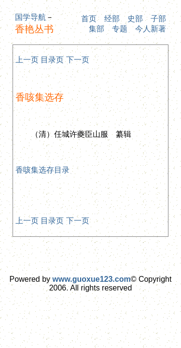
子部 (158, 18)
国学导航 (30, 17)
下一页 (77, 60)
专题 (119, 29)
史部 (135, 18)
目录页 (52, 60)
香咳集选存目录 (42, 170)
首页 (89, 18)
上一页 (27, 60)
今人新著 (150, 29)
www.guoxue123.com (92, 279)
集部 (96, 29)
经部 (112, 18)
